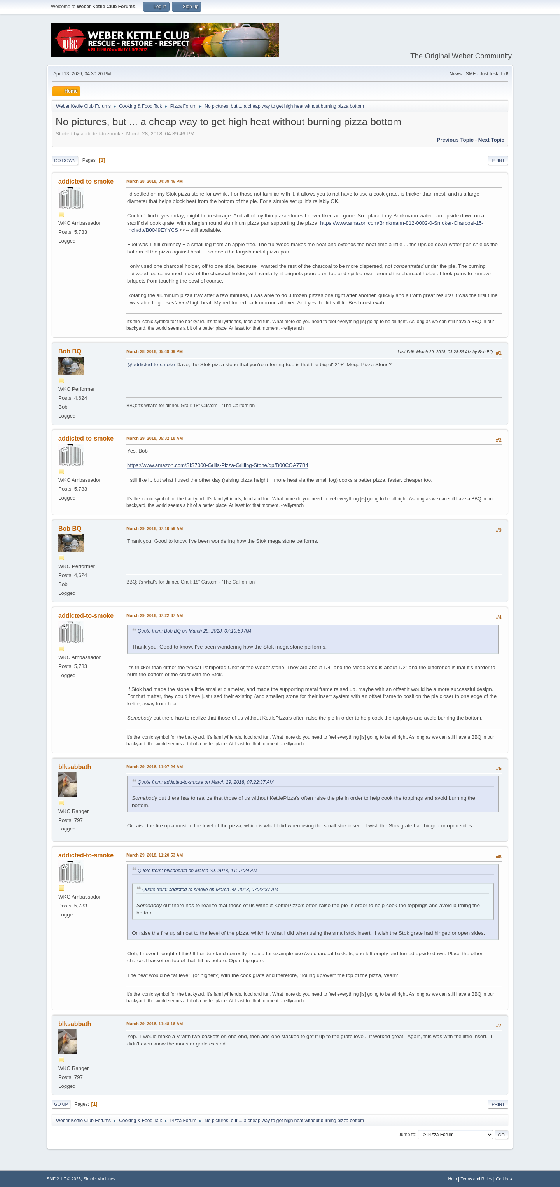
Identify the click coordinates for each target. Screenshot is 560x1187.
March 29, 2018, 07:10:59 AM (154, 528)
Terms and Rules (476, 1179)
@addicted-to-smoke (151, 364)
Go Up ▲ (504, 1179)
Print (498, 160)
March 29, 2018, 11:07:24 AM (154, 766)
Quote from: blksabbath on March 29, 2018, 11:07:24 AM (197, 870)
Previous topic (455, 140)
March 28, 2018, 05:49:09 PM (154, 351)
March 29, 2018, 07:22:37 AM (154, 615)
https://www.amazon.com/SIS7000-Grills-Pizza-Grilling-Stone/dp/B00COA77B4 (217, 465)
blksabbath (74, 767)
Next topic (491, 140)
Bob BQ (70, 351)
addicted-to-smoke (86, 181)
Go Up (61, 1104)
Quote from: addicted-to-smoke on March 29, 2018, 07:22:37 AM (206, 782)
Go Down (65, 160)
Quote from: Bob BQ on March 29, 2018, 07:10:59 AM (194, 631)
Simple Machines (99, 1179)
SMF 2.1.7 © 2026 (64, 1179)
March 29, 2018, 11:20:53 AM (154, 855)
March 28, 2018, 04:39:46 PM (154, 181)
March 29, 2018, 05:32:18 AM (154, 438)
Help (452, 1179)
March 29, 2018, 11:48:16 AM (154, 1023)
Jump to (407, 1134)
